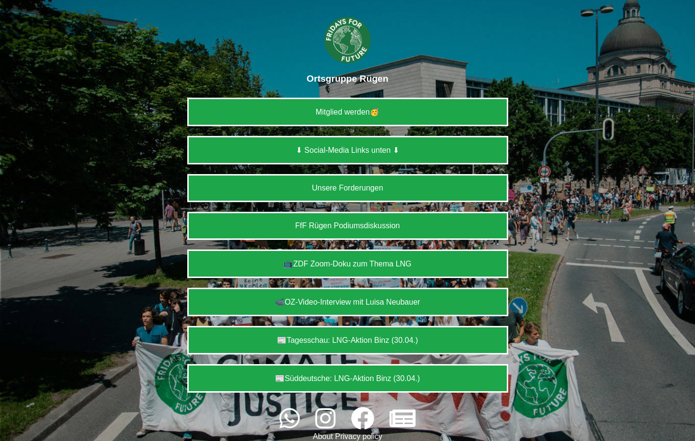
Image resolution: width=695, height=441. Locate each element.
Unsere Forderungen (347, 188)
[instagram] (328, 419)
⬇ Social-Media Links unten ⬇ (347, 150)
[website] (402, 419)
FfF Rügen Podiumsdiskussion (347, 225)
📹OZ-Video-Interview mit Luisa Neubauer (347, 302)
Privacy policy (358, 436)
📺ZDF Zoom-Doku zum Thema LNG (347, 264)
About (324, 436)
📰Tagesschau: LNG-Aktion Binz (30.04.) (347, 340)
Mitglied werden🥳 (347, 112)
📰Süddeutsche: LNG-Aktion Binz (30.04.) (347, 378)
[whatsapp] (292, 419)
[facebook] (365, 419)
